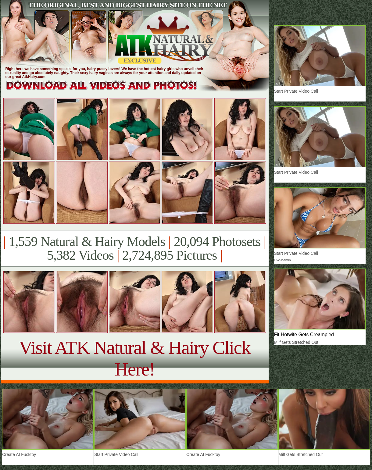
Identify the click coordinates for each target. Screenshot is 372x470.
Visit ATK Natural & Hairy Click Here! (134, 358)
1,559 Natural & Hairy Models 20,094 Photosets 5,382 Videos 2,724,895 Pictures (134, 248)
